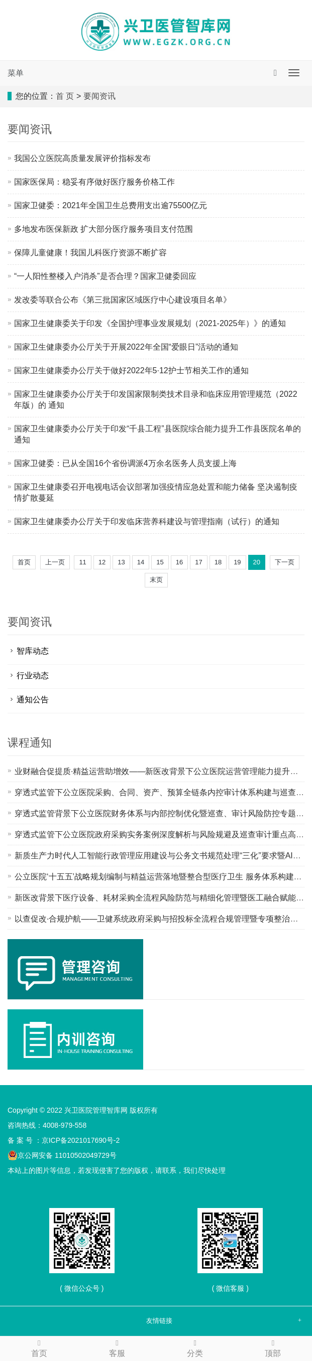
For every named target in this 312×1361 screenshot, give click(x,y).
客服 (117, 1347)
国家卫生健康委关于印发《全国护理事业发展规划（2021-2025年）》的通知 (150, 323)
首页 (24, 562)
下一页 (284, 562)
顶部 (273, 1347)
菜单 (16, 73)
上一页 (55, 562)
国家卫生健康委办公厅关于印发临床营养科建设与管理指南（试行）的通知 (146, 521)
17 (198, 562)
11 (82, 562)
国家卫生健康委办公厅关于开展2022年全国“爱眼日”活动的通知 (126, 347)
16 (179, 562)
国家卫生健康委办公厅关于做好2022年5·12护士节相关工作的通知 (131, 370)
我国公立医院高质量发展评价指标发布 (82, 158)
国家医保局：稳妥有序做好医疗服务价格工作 (94, 182)
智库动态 (33, 651)
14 (140, 562)
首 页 (65, 96)
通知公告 (33, 699)
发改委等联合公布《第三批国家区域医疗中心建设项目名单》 (122, 299)
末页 (156, 579)
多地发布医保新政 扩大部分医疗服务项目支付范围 (103, 229)
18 (218, 562)
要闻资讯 (99, 96)
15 (159, 562)
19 (237, 562)
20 (256, 562)
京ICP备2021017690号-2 (81, 1140)
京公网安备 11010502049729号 (62, 1155)
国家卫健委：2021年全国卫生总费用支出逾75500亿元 (110, 205)
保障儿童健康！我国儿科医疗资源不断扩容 (90, 252)
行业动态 (33, 675)
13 (121, 562)
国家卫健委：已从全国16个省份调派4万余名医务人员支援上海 (125, 463)
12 (102, 562)
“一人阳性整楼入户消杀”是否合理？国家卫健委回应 (105, 276)
